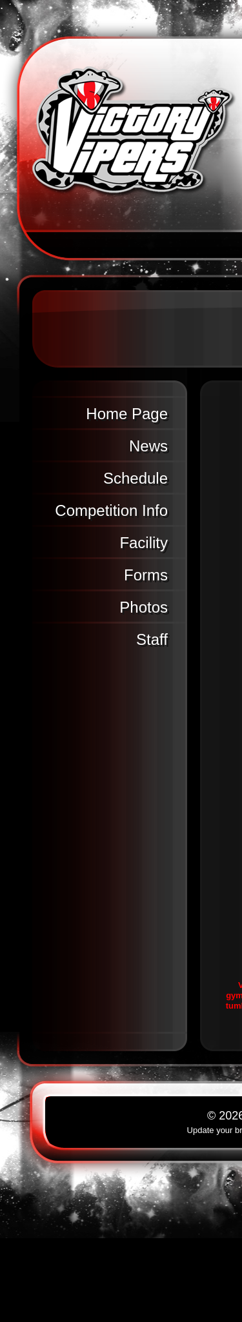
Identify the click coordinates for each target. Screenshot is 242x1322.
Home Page (127, 413)
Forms (146, 575)
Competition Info (111, 510)
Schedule (135, 478)
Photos (143, 607)
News (148, 446)
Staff (152, 639)
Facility (143, 542)
